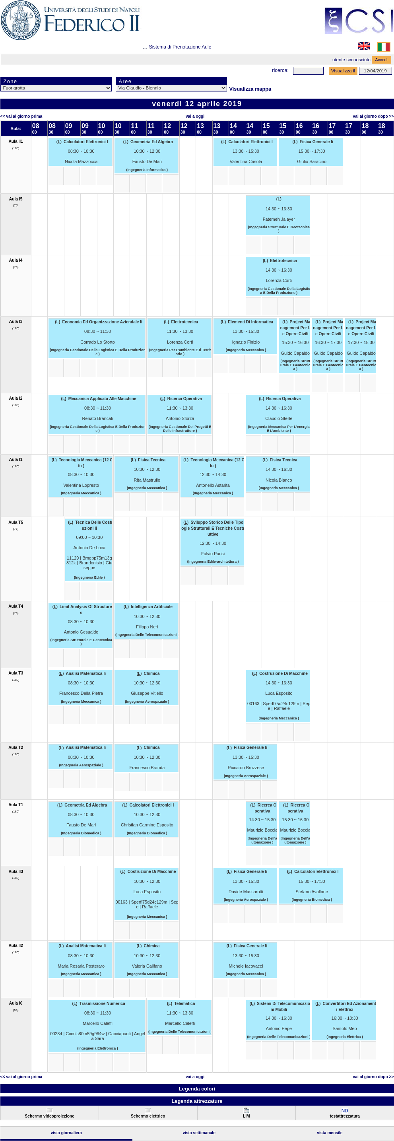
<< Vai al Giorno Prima (21, 116)
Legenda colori (197, 1089)
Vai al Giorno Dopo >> (373, 116)
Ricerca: (280, 70)
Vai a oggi (195, 116)
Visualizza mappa (250, 89)
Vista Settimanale (198, 1133)
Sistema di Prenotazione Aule (180, 47)
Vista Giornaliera (66, 1133)
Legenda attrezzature (196, 1101)
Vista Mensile (329, 1133)
